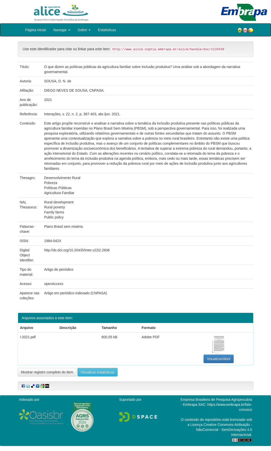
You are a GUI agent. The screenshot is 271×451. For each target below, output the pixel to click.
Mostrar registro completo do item (47, 372)
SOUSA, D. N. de (57, 81)
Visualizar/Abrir (218, 359)
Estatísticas (107, 30)
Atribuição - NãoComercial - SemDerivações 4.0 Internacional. (224, 430)
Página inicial (35, 30)
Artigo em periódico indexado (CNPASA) (75, 293)
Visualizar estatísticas (97, 372)
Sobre (84, 30)
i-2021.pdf (28, 337)
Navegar (61, 30)
